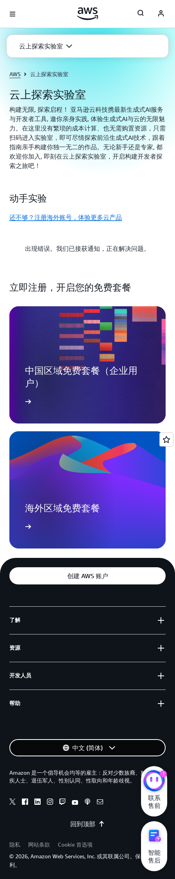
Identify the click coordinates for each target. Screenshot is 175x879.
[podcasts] (87, 803)
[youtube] (75, 803)
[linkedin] (37, 803)
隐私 (14, 844)
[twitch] (62, 803)
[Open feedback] (166, 439)
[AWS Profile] (161, 14)
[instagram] (50, 803)
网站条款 (39, 844)
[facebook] (25, 803)
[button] (46, 46)
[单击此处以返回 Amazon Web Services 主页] (87, 13)
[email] (100, 803)
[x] (12, 803)
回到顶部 (87, 824)
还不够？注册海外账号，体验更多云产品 (65, 217)
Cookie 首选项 (75, 844)
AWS (15, 74)
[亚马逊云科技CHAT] (154, 781)
